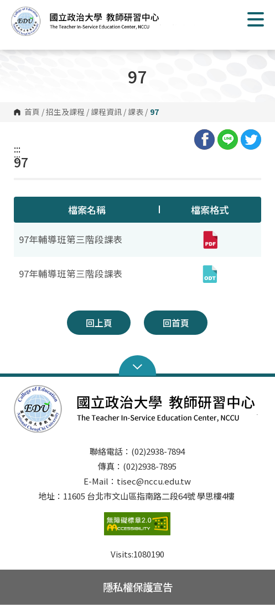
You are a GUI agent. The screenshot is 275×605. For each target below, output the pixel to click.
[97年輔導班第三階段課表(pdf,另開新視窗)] (209, 239)
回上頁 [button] (99, 322)
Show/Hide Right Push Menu (255, 19)
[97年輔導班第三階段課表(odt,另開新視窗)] (209, 274)
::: (17, 148)
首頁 (32, 112)
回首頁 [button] (176, 322)
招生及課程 (65, 112)
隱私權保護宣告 (138, 587)
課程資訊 (106, 112)
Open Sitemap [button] (137, 365)
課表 (135, 112)
